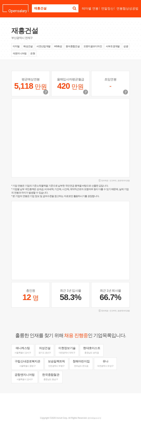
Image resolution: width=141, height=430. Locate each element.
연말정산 (107, 8)
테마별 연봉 (90, 8)
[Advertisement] (70, 404)
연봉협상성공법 (127, 8)
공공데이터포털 (123, 180)
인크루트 (113, 180)
